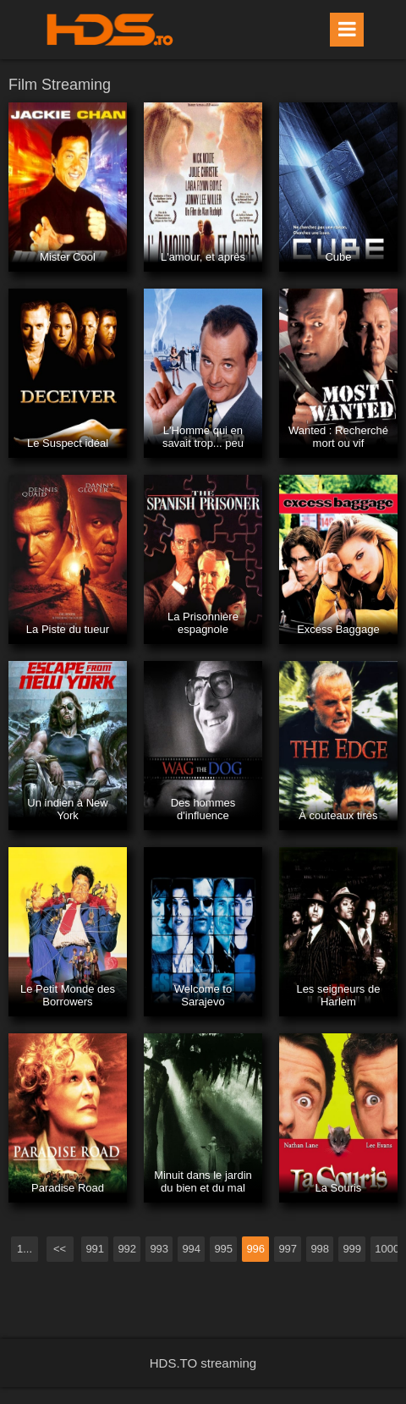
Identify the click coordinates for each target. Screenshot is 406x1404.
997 (287, 1248)
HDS (110, 29)
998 (319, 1248)
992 (127, 1248)
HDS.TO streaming (203, 1363)
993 (159, 1248)
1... (24, 1248)
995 (223, 1248)
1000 (387, 1248)
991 (94, 1248)
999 (352, 1248)
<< (59, 1248)
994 (191, 1248)
